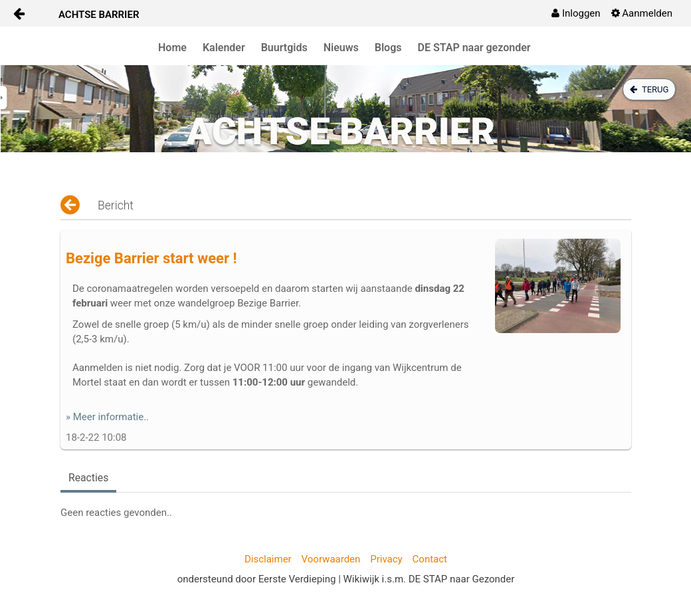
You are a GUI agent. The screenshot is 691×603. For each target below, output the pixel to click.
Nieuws (341, 47)
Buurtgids (284, 47)
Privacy (386, 559)
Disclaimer (268, 559)
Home (172, 47)
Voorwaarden (331, 559)
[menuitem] (575, 13)
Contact (430, 559)
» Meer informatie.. (107, 417)
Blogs (388, 47)
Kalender (224, 47)
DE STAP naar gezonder (474, 47)
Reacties (88, 477)
